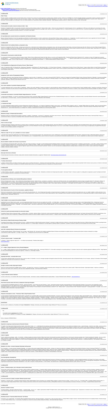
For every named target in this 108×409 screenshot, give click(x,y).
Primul (88, 404)
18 (97, 404)
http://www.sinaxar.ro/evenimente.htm (58, 154)
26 (98, 404)
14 (92, 404)
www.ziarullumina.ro (5, 241)
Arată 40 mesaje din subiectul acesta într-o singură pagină (97, 6)
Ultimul (105, 404)
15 (93, 404)
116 (101, 404)
